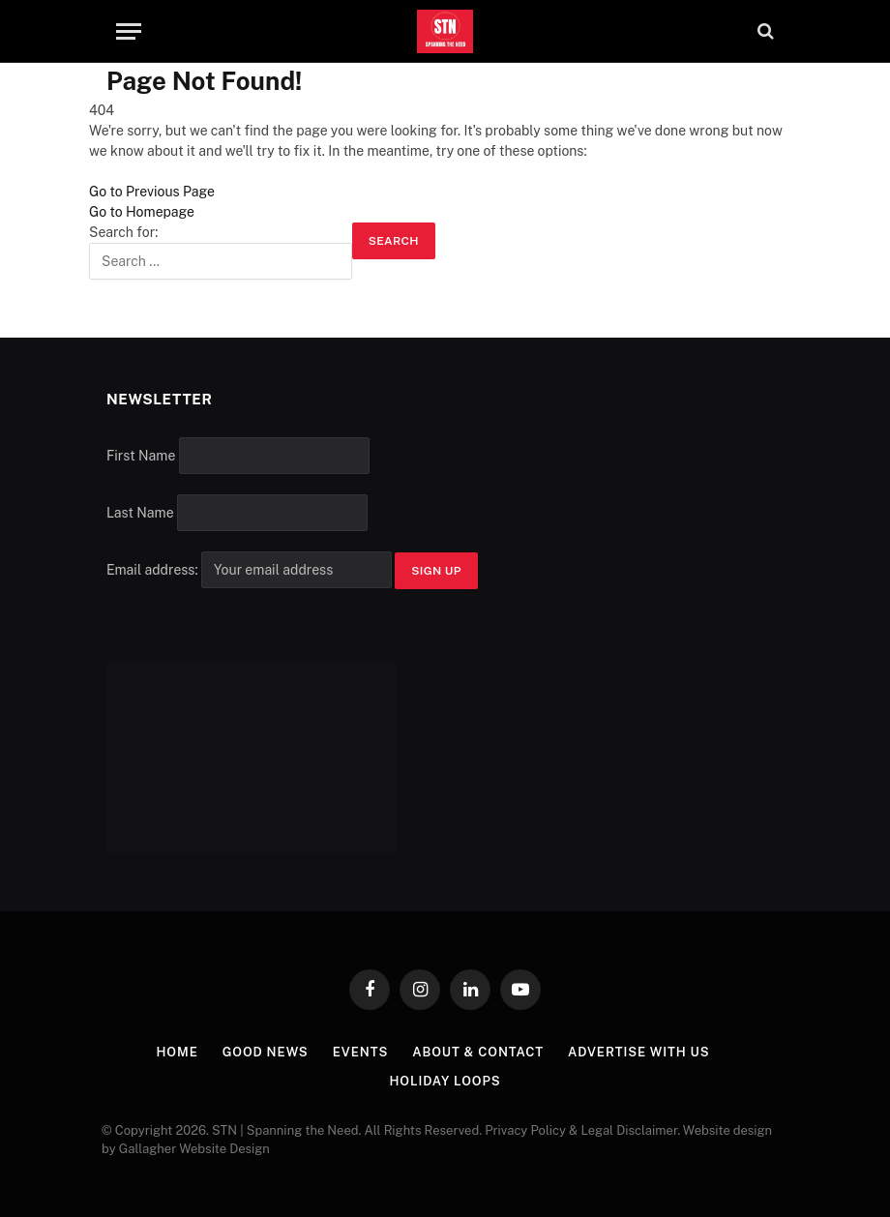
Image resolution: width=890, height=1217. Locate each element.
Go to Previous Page (152, 191)
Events (361, 1052)
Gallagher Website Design (194, 1149)
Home (176, 1052)
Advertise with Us (639, 1052)
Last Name (140, 512)
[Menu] (128, 31)
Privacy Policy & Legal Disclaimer (581, 1130)
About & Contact (478, 1052)
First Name (140, 455)
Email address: (250, 570)
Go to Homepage (141, 212)
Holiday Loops (444, 1081)
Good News (265, 1052)
